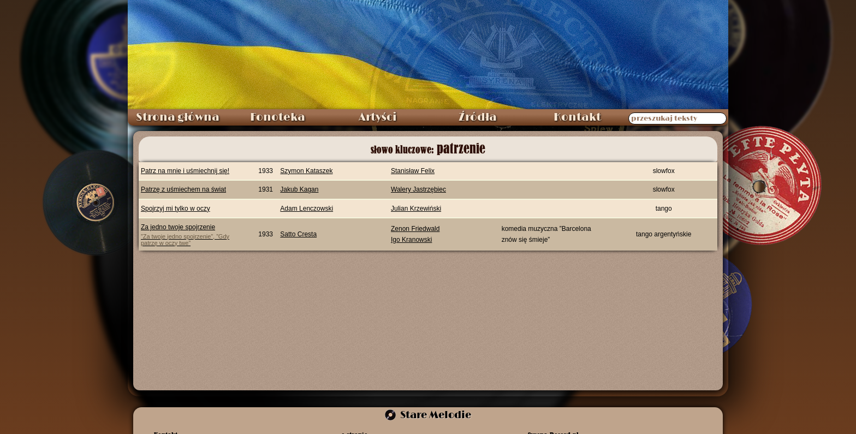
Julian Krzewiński (416, 208)
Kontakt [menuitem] (577, 117)
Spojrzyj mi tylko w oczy (175, 208)
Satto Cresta (298, 234)
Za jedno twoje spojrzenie (192, 234)
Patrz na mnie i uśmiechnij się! (185, 171)
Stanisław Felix (413, 171)
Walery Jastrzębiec (418, 189)
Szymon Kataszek (306, 171)
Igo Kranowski (411, 239)
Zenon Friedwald (415, 229)
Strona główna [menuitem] (177, 117)
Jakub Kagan (299, 189)
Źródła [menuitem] (478, 117)
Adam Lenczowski (306, 208)
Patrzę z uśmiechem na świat (183, 189)
